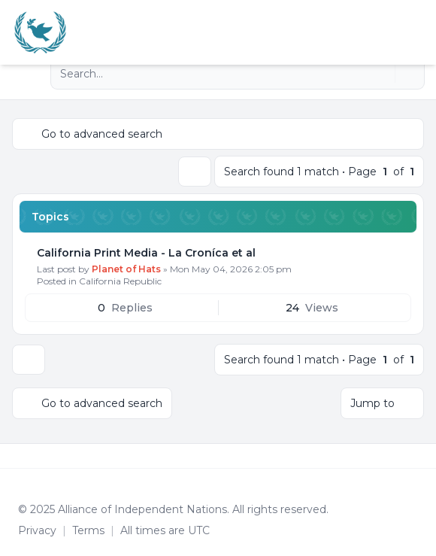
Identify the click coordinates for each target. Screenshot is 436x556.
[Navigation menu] (28, 73)
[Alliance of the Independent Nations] (40, 32)
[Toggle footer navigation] (418, 456)
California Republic (120, 281)
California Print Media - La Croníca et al (146, 253)
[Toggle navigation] (418, 32)
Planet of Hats (126, 269)
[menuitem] (400, 32)
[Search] (382, 74)
